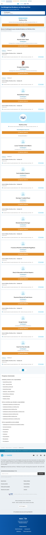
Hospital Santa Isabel (7, 389)
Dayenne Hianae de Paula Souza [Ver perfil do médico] (23, 297)
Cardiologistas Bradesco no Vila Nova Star (11, 406)
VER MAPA (40, 57)
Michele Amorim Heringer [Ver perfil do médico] (23, 223)
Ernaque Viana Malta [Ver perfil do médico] (23, 67)
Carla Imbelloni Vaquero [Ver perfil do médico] (23, 173)
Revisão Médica (27, 483)
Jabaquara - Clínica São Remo (8, 391)
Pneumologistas (6, 436)
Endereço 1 (4, 50)
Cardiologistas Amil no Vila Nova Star (10, 409)
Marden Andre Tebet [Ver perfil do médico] (23, 39)
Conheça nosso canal (33, 455)
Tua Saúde (3, 447)
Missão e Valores (27, 481)
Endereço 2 (9, 50)
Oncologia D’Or (27, 529)
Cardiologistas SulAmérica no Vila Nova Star (11, 404)
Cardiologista (15, 447)
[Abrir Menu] (2, 4)
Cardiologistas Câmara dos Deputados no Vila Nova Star (13, 411)
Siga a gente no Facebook (40, 455)
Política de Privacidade (5, 486)
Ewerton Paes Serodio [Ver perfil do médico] (23, 347)
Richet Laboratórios (27, 531)
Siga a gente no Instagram (37, 455)
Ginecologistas (6, 429)
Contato (25, 489)
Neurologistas (5, 438)
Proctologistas (6, 441)
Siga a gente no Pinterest (44, 455)
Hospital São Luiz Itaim (7, 382)
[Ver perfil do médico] (23, 35)
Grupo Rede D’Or (29, 511)
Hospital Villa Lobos (6, 396)
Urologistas (5, 434)
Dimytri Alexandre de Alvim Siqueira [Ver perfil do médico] (23, 272)
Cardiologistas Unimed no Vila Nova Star (10, 414)
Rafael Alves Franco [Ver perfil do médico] (23, 94)
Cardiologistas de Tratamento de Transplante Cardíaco (13, 424)
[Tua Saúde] (6, 455)
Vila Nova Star (23, 20)
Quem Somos (3, 481)
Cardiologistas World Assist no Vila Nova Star (11, 418)
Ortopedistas (5, 431)
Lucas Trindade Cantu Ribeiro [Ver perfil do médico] (23, 145)
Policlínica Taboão (6, 398)
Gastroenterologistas (7, 426)
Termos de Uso (26, 486)
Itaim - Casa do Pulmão (7, 384)
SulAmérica (18, 531)
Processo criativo (4, 483)
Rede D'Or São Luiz (18, 529)
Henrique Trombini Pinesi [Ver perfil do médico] (23, 198)
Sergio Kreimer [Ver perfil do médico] (23, 322)
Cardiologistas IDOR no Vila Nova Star (10, 416)
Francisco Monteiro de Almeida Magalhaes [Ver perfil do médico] (23, 247)
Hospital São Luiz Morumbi (8, 386)
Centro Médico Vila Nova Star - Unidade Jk (12, 53)
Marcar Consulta (9, 447)
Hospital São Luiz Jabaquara (8, 393)
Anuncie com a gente (5, 489)
